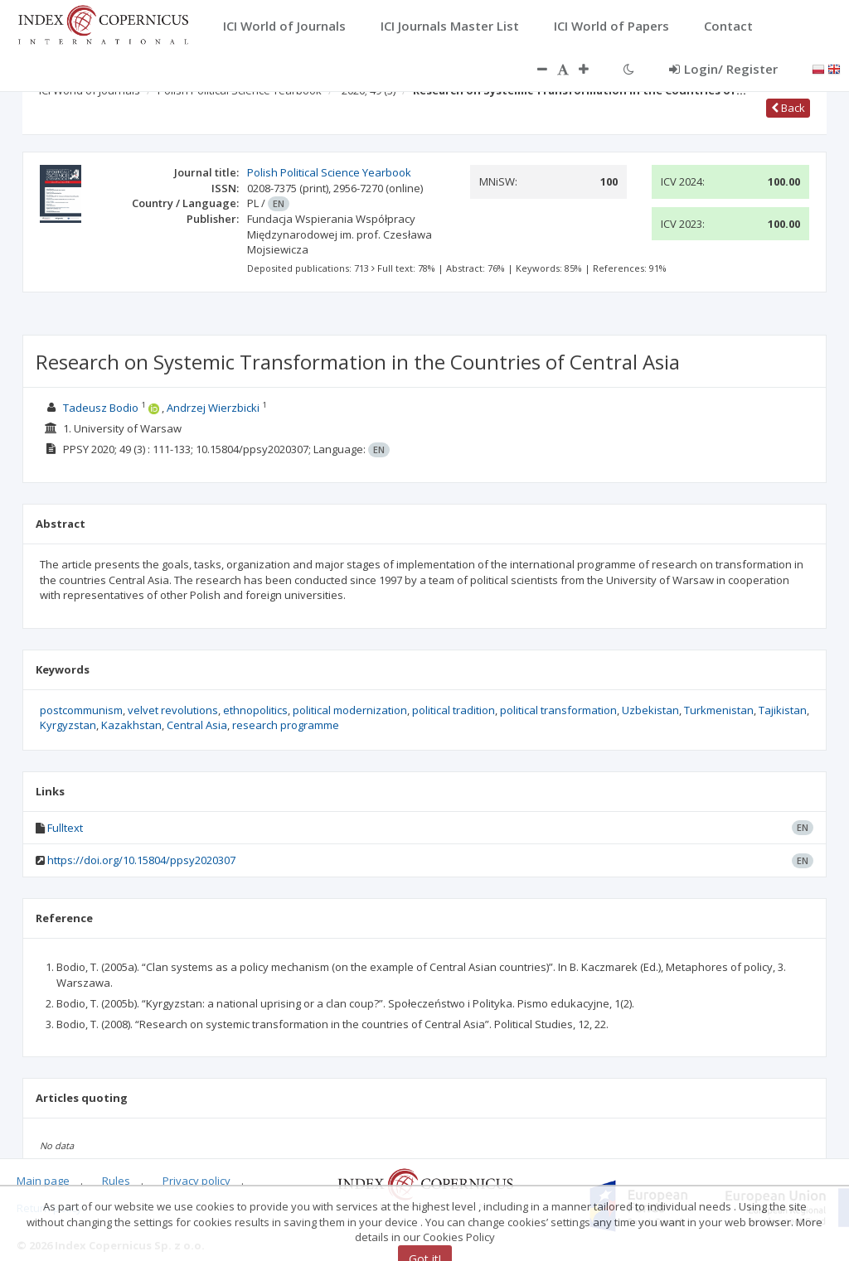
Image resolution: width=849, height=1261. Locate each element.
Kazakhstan (131, 724)
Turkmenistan (719, 710)
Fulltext (65, 827)
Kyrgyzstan (68, 724)
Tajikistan (783, 710)
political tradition (453, 710)
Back (788, 107)
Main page (43, 1180)
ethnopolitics (255, 710)
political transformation (558, 710)
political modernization (350, 710)
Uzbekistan (650, 710)
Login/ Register (723, 68)
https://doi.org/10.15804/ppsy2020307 (141, 860)
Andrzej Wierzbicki (213, 407)
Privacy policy (196, 1180)
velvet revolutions (173, 710)
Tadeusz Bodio (100, 407)
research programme (285, 724)
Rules (116, 1180)
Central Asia (197, 724)
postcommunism (81, 710)
